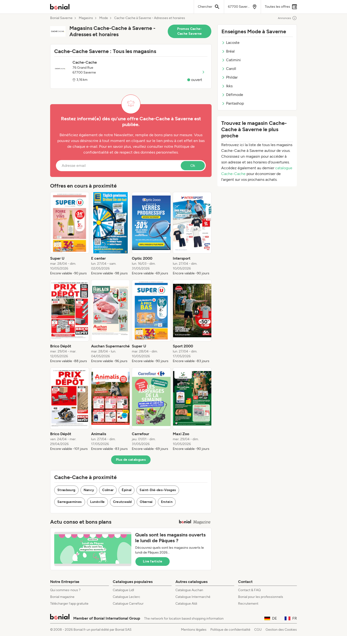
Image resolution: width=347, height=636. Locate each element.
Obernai (146, 502)
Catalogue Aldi (186, 604)
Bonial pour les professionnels (260, 597)
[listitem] (69, 234)
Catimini (231, 60)
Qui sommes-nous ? (65, 590)
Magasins (86, 18)
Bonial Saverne (61, 18)
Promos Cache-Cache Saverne (189, 31)
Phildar (229, 77)
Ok (192, 165)
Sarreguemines (69, 502)
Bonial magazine (62, 597)
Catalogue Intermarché (192, 597)
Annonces (287, 18)
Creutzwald (122, 502)
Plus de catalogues (131, 460)
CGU (258, 630)
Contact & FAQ (249, 590)
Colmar (107, 490)
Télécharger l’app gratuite (69, 604)
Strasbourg (66, 490)
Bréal (228, 51)
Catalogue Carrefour (128, 604)
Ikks (227, 86)
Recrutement (248, 604)
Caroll (228, 68)
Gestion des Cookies (281, 630)
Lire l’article (152, 561)
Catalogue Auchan (189, 590)
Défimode (232, 94)
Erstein (167, 502)
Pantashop (232, 103)
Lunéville (97, 502)
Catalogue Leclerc (126, 597)
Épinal (126, 490)
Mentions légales (194, 630)
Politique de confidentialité (230, 630)
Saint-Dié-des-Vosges (158, 490)
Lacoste (230, 42)
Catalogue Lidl (123, 590)
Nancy (89, 490)
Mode (103, 18)
